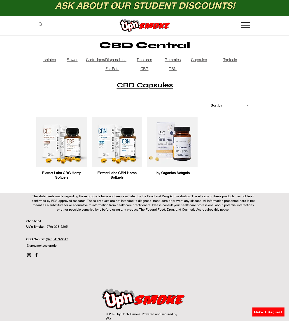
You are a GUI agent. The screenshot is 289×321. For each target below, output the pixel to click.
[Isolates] (49, 59)
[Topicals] (230, 59)
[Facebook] (36, 255)
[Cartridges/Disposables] (106, 59)
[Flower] (72, 59)
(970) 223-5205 (56, 226)
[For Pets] (112, 68)
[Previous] (24, 8)
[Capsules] (199, 59)
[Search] (40, 24)
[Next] (265, 8)
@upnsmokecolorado (41, 245)
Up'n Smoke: (35, 226)
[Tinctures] (144, 59)
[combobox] (230, 105)
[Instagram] (29, 255)
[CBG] (144, 68)
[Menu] (245, 25)
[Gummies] (172, 59)
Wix (108, 318)
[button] (268, 311)
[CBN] (172, 68)
